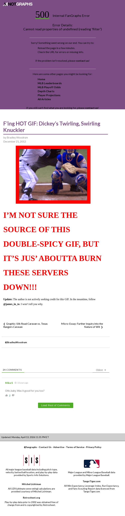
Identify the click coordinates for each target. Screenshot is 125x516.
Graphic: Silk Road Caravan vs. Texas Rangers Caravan (25, 325)
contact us (82, 60)
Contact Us (45, 447)
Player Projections (49, 95)
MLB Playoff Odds (49, 87)
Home (41, 79)
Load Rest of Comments (55, 405)
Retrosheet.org (31, 497)
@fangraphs (30, 447)
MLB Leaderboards (50, 83)
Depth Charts (46, 91)
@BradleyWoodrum (16, 342)
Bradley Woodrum (17, 137)
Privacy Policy (93, 447)
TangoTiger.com (91, 481)
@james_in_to (11, 304)
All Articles (44, 99)
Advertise (58, 447)
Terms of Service (75, 447)
